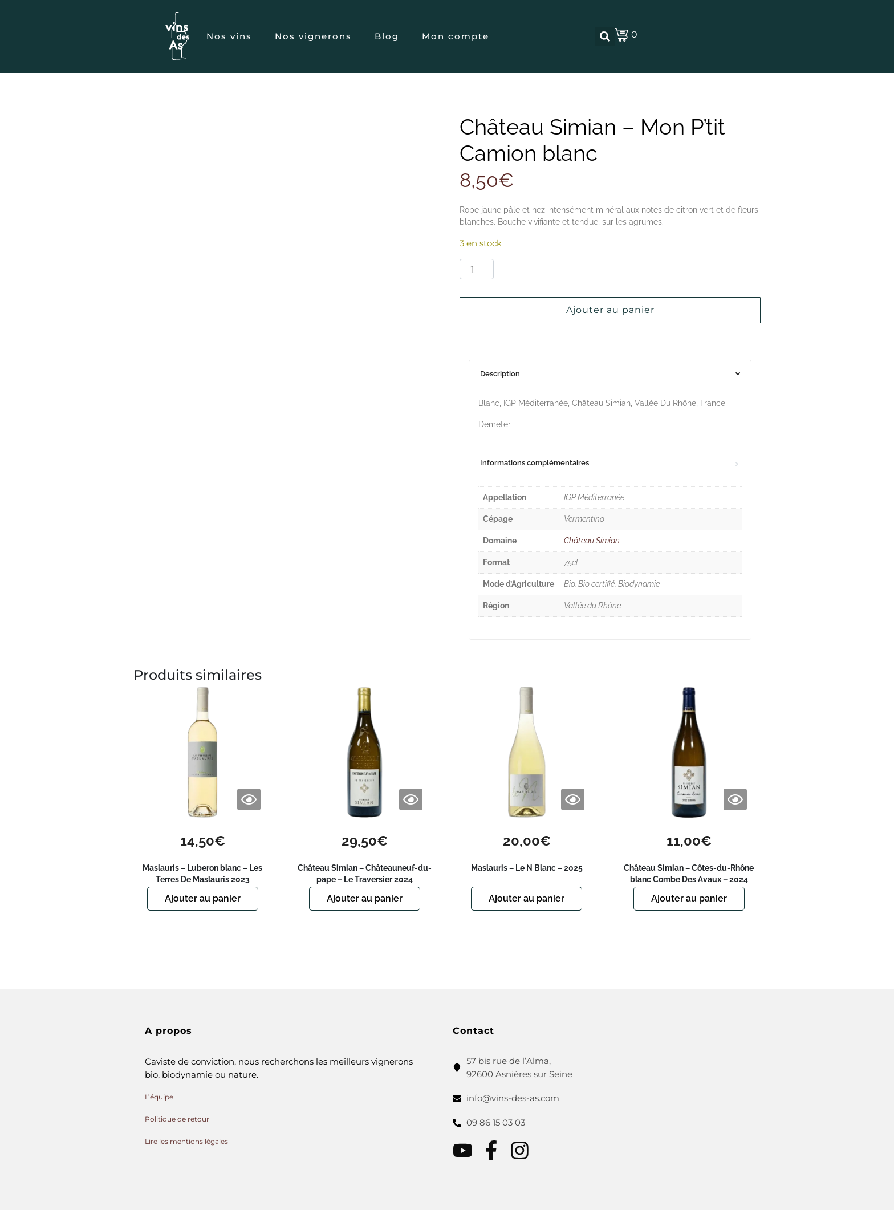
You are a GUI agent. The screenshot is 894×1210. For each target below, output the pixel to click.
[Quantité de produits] (477, 269)
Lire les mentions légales (186, 1141)
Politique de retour (177, 1119)
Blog (387, 36)
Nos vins (229, 36)
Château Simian (592, 540)
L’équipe (159, 1097)
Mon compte (455, 36)
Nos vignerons (313, 36)
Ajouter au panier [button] (203, 898)
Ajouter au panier (610, 309)
